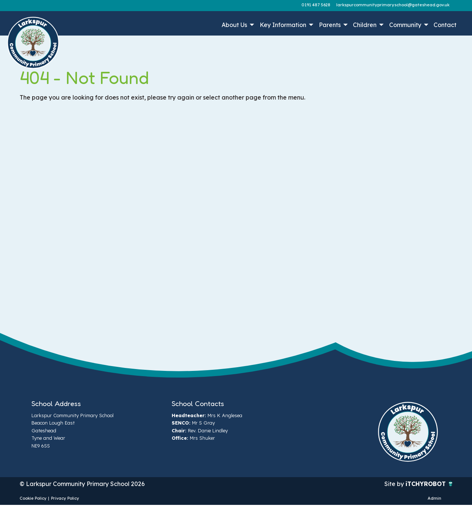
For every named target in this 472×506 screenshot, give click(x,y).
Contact (445, 25)
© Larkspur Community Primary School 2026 (82, 483)
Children (365, 25)
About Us (234, 25)
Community (405, 25)
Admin (434, 498)
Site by (394, 483)
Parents (330, 25)
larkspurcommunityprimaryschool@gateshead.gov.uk (392, 4)
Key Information (283, 25)
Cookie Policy (33, 498)
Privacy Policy (65, 498)
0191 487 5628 (315, 4)
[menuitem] (237, 25)
